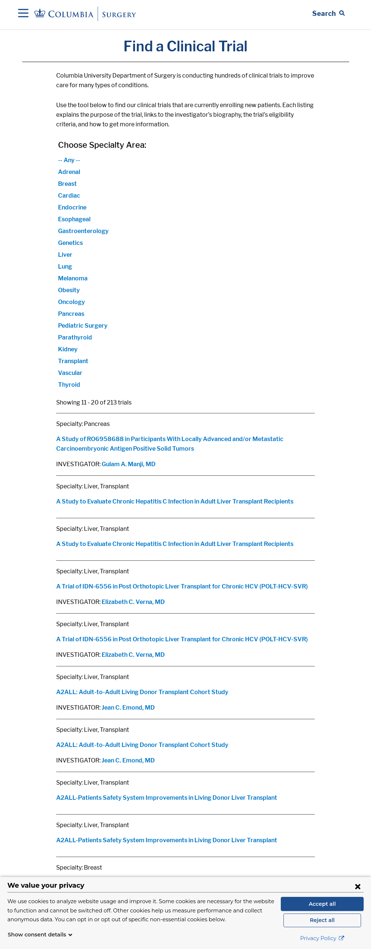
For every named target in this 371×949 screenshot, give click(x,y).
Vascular (70, 372)
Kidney (68, 349)
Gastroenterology (83, 231)
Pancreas (71, 313)
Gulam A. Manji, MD (129, 464)
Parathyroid (75, 337)
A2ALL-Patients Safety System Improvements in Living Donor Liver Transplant (166, 797)
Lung (65, 266)
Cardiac (69, 195)
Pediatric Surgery (83, 325)
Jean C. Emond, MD (128, 707)
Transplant (73, 361)
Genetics (70, 242)
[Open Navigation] (23, 13)
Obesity (69, 290)
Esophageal (74, 219)
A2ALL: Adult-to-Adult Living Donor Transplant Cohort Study (142, 692)
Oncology (71, 301)
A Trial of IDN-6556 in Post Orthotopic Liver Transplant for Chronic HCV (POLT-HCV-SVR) (182, 586)
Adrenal (69, 171)
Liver (65, 254)
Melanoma (73, 278)
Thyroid (69, 384)
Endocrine (72, 207)
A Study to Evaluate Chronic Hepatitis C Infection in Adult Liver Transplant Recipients (174, 501)
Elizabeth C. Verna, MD (133, 601)
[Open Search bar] (328, 13)
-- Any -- (69, 160)
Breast (67, 183)
